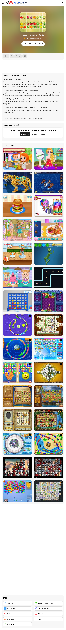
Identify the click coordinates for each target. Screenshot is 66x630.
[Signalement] (18, 56)
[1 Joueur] (17, 603)
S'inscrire (25, 134)
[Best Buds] (17, 230)
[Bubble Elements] (48, 349)
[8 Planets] (17, 325)
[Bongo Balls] (48, 444)
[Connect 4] (17, 301)
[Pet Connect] (48, 491)
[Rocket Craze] (48, 277)
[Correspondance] (48, 608)
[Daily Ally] (17, 159)
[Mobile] (48, 619)
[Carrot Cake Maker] (17, 254)
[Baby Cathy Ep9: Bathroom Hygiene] (17, 277)
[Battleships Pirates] (48, 182)
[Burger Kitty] (17, 206)
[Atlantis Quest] (17, 420)
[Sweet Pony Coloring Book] (48, 206)
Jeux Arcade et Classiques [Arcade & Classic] (18, 118)
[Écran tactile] (17, 624)
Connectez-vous (38, 134)
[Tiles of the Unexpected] (17, 467)
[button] (6, 115)
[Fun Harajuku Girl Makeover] (48, 159)
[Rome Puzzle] (48, 420)
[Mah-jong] (17, 619)
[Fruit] (17, 614)
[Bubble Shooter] (17, 491)
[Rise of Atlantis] (17, 396)
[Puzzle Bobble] (48, 301)
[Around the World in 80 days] (48, 396)
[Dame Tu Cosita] (48, 254)
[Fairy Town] (17, 444)
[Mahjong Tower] (48, 372)
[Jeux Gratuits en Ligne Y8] (9, 2)
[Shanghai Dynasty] (48, 325)
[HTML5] (48, 614)
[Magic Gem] (17, 372)
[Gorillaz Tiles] (48, 467)
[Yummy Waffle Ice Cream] (48, 230)
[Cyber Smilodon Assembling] (17, 182)
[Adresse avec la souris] (48, 603)
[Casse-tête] (17, 608)
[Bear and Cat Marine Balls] (17, 349)
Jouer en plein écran (33, 44)
